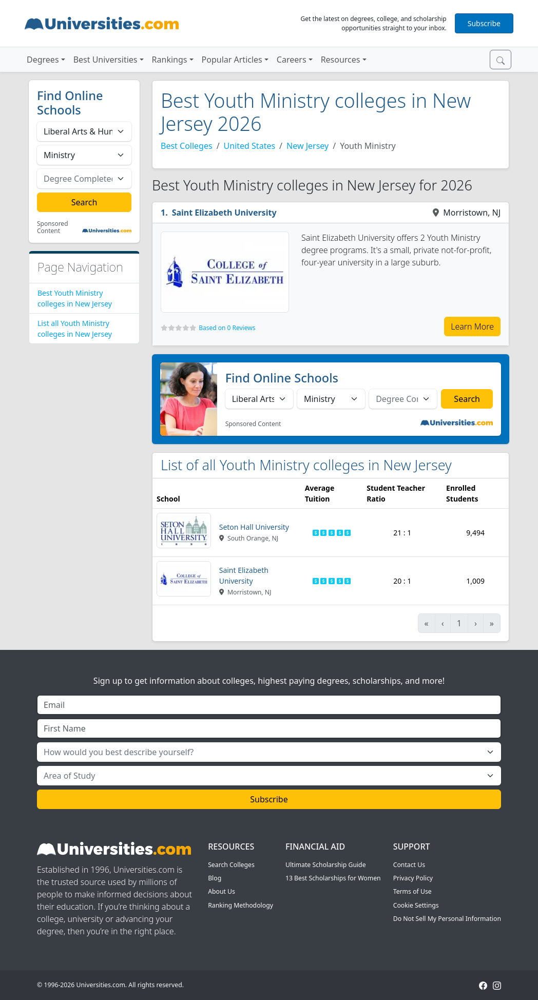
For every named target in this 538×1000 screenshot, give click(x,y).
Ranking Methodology (240, 905)
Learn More (472, 326)
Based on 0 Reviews (227, 327)
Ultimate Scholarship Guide (325, 864)
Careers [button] (291, 59)
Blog (214, 878)
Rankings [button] (169, 59)
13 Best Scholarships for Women (333, 878)
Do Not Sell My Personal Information (447, 918)
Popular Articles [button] (232, 59)
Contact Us (409, 864)
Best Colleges (187, 145)
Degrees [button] (43, 59)
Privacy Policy (413, 878)
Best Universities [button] (105, 59)
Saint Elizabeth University (224, 212)
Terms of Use (412, 891)
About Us (221, 891)
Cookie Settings (416, 905)
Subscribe (484, 23)
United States (250, 145)
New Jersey (307, 145)
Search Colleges (231, 864)
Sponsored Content (52, 227)
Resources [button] (340, 59)
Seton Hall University (254, 527)
